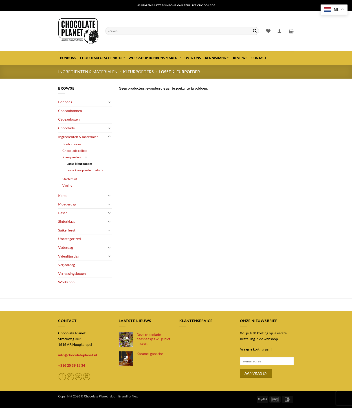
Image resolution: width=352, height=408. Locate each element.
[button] (279, 31)
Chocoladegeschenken (102, 58)
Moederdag (67, 204)
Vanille (67, 185)
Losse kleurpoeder (79, 163)
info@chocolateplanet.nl (77, 355)
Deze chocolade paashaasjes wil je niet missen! (153, 338)
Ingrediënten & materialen (88, 71)
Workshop (66, 282)
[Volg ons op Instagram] (70, 376)
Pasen (63, 213)
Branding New (128, 396)
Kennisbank (217, 58)
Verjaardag (66, 264)
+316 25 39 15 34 (71, 365)
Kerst (62, 195)
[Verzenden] (255, 31)
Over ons (193, 58)
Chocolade (66, 128)
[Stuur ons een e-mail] (78, 376)
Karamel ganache (149, 353)
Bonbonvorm (71, 144)
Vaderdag (65, 247)
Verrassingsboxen (72, 273)
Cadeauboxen (69, 119)
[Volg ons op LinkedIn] (86, 376)
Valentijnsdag (68, 256)
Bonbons (68, 58)
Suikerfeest (66, 230)
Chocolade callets (74, 150)
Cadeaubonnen (70, 110)
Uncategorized (69, 238)
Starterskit (69, 179)
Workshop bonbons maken (155, 58)
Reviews (240, 58)
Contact (258, 58)
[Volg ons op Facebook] (62, 376)
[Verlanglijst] (268, 31)
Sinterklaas (66, 221)
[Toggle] (109, 102)
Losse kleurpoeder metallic (85, 170)
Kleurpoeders (138, 71)
